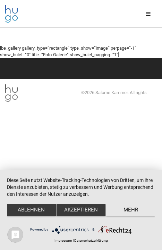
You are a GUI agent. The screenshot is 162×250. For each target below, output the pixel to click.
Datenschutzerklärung (91, 240)
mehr (130, 210)
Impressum (63, 240)
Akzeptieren (81, 210)
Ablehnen (31, 210)
